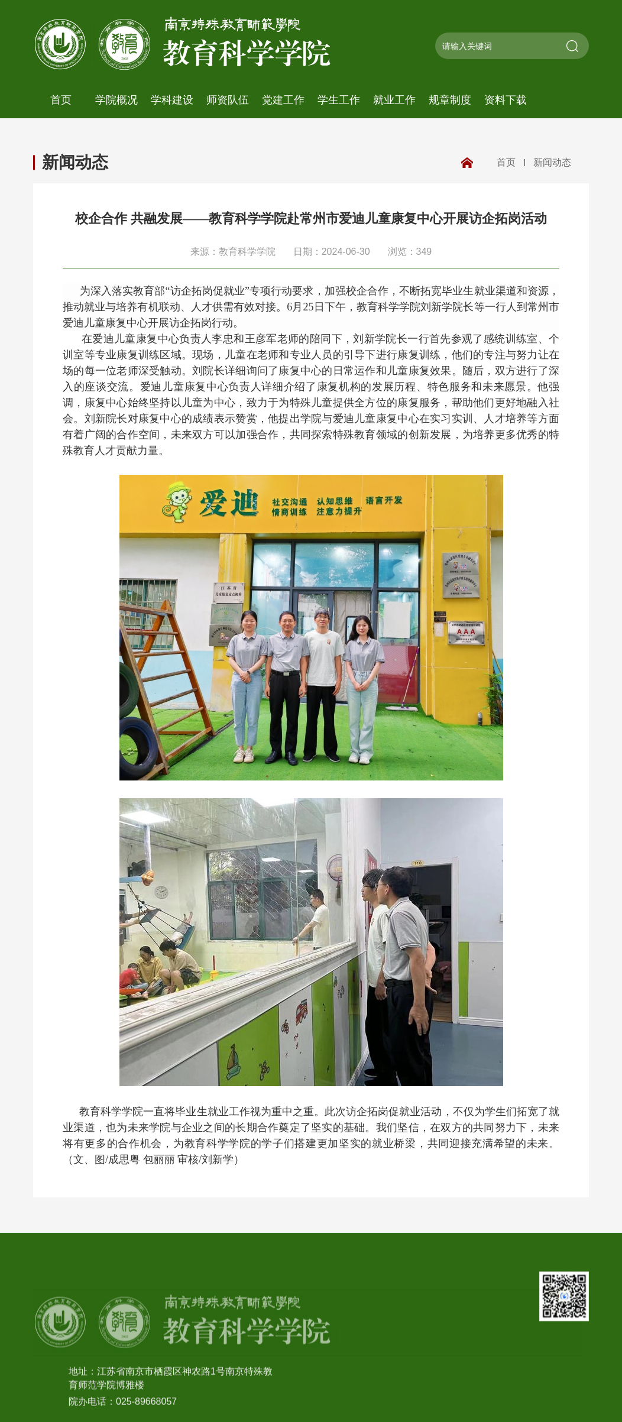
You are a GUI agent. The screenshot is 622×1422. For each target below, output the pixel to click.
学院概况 (116, 100)
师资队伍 (227, 100)
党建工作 (283, 100)
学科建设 (172, 100)
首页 (61, 100)
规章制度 (450, 100)
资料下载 (505, 100)
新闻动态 (75, 162)
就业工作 (394, 100)
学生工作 (339, 100)
